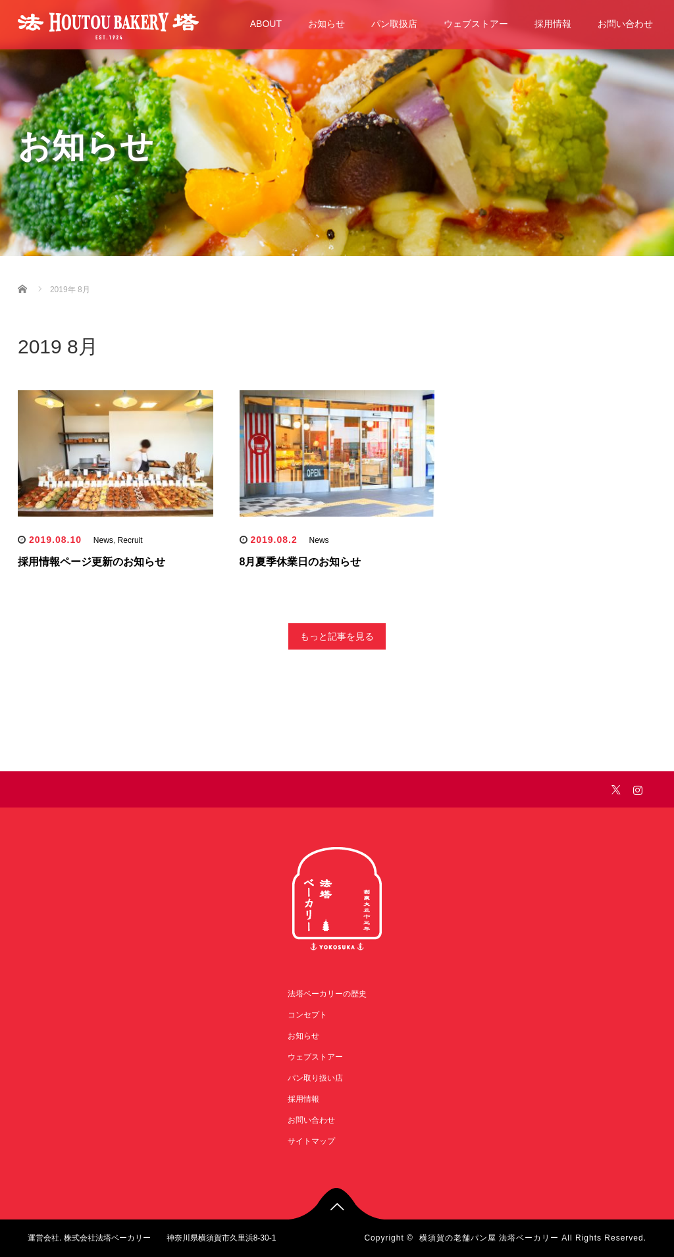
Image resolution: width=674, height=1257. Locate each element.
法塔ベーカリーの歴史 (327, 993)
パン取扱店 (394, 23)
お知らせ (326, 23)
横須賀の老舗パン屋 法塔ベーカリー (489, 1238)
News (103, 540)
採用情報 (552, 23)
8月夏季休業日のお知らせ (300, 561)
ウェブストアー (476, 23)
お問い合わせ (625, 23)
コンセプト (307, 1014)
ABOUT (266, 23)
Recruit (130, 540)
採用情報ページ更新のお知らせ (91, 561)
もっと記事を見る (337, 636)
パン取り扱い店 (315, 1078)
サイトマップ (311, 1141)
